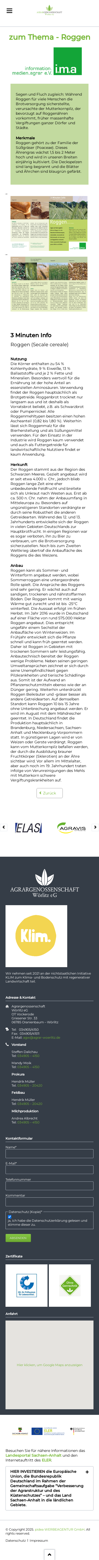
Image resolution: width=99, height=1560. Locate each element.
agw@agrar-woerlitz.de (41, 1037)
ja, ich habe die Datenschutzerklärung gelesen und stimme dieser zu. (47, 1222)
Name (13, 1147)
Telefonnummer (18, 1179)
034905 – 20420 (29, 1085)
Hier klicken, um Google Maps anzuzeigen (49, 1365)
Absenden (18, 1238)
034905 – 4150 (28, 1056)
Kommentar (15, 1195)
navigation (9, 11)
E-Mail (13, 1163)
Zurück (49, 793)
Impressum (39, 1541)
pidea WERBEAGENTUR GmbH (60, 1529)
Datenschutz (16, 1541)
